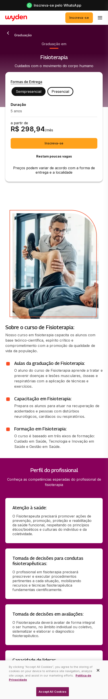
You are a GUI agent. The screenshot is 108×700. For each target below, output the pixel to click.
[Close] (98, 676)
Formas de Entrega (26, 82)
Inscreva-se (79, 18)
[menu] (100, 17)
